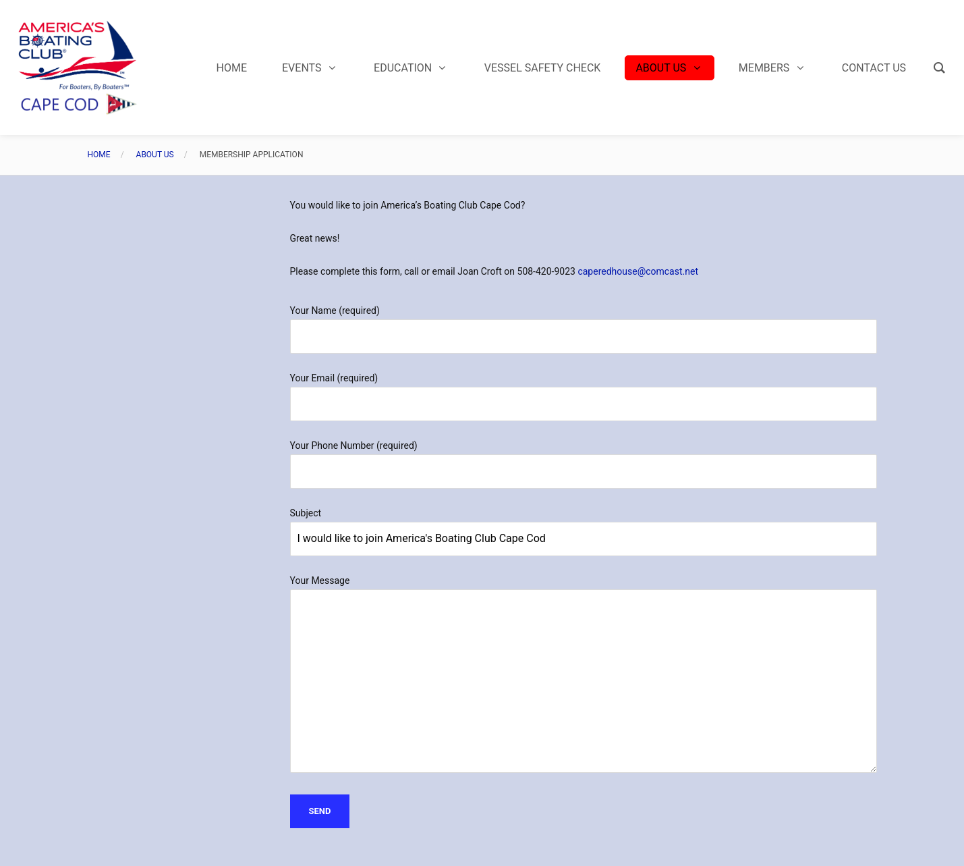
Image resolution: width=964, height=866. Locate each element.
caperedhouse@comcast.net (637, 271)
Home (99, 154)
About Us (155, 154)
